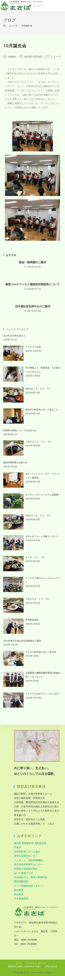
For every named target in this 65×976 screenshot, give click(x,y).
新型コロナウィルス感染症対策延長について (32, 284)
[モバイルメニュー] (35, 5)
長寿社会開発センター (26, 855)
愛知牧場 (18, 890)
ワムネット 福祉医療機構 (28, 860)
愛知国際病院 (21, 881)
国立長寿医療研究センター (28, 864)
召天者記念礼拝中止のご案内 (32, 306)
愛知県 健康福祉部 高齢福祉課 (30, 843)
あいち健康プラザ (23, 872)
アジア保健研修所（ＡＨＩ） (29, 885)
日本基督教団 (21, 898)
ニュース (56, 56)
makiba (12, 56)
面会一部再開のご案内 (32, 262)
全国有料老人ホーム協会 (27, 851)
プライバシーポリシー (36, 963)
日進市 (17, 847)
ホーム (19, 963)
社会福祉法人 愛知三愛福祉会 (30, 877)
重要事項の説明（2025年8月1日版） (25, 966)
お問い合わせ (51, 966)
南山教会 (18, 894)
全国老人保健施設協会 (26, 868)
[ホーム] (4, 25)
